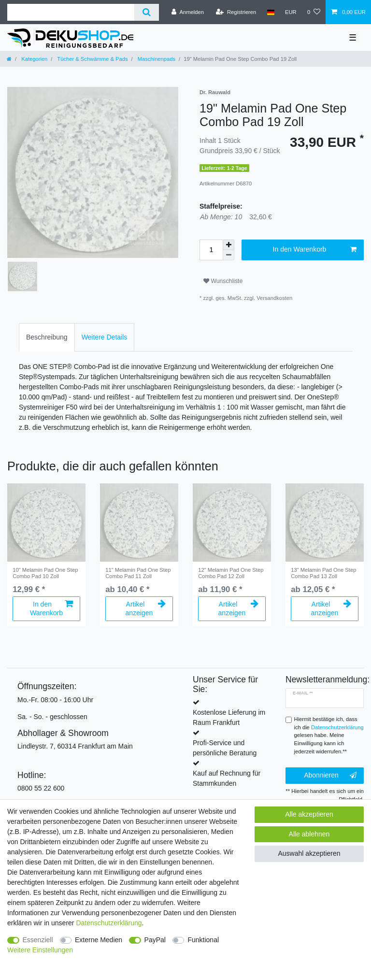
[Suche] (146, 12)
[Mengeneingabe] (211, 250)
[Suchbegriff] (70, 12)
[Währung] (291, 12)
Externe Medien (98, 940)
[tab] (47, 337)
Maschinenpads (155, 59)
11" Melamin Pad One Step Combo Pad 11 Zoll (138, 573)
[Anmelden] (187, 12)
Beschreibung (47, 337)
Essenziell (38, 940)
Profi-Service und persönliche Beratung (225, 748)
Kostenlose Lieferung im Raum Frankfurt (229, 717)
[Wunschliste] (314, 12)
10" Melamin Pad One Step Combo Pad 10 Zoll (45, 573)
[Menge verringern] (228, 255)
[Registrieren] (236, 12)
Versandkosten (274, 298)
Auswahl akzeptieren (309, 853)
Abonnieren (330, 775)
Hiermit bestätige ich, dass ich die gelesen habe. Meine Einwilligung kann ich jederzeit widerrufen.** (329, 735)
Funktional (203, 940)
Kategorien (33, 59)
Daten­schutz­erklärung (109, 923)
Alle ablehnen (309, 834)
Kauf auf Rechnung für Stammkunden (226, 778)
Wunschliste (223, 281)
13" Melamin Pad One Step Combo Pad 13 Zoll (323, 573)
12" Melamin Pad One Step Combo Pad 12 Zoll (230, 573)
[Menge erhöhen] (228, 245)
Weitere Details (105, 337)
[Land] (270, 12)
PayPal (155, 940)
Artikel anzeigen (146, 608)
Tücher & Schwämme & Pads (92, 59)
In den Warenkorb (315, 249)
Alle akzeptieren (309, 814)
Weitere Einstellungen (40, 950)
